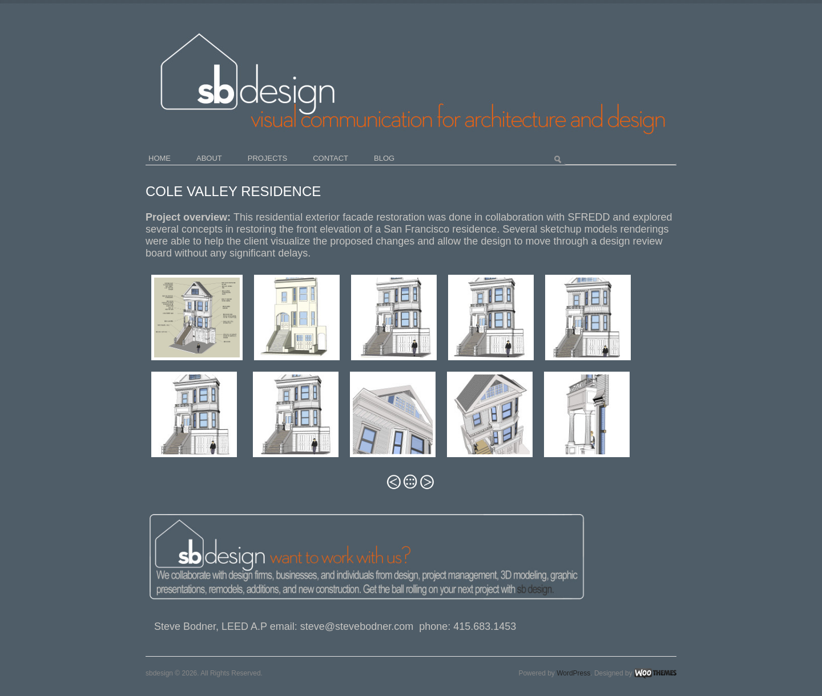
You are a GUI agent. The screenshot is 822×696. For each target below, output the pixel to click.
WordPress (573, 673)
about (209, 158)
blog (384, 158)
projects (267, 158)
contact (330, 158)
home (159, 158)
